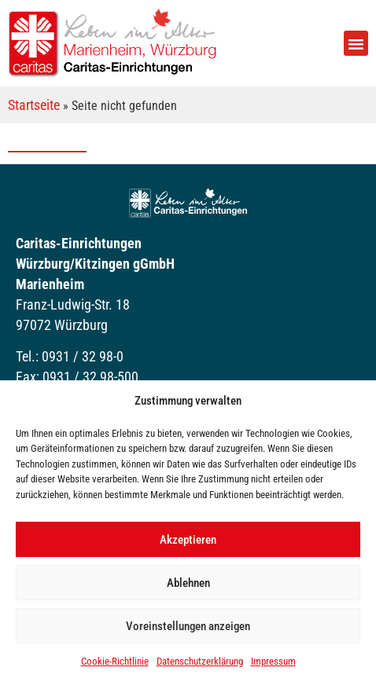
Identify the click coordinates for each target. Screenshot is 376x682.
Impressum (273, 661)
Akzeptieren (188, 540)
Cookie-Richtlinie (115, 661)
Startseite (34, 105)
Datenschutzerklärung (200, 661)
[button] (356, 43)
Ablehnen (188, 583)
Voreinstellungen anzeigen (188, 626)
